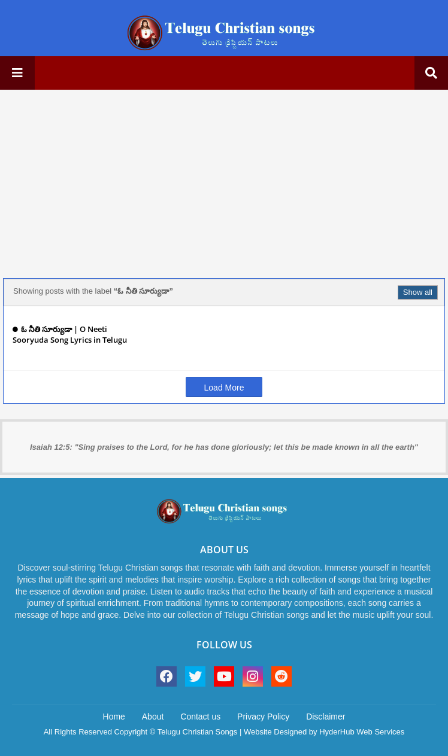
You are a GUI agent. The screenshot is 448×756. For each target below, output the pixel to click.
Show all (417, 292)
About (153, 716)
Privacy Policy (263, 716)
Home (114, 716)
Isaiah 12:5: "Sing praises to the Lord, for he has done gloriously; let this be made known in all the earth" (224, 447)
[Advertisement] (224, 182)
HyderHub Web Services (361, 731)
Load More (224, 387)
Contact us (200, 716)
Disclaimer (325, 716)
